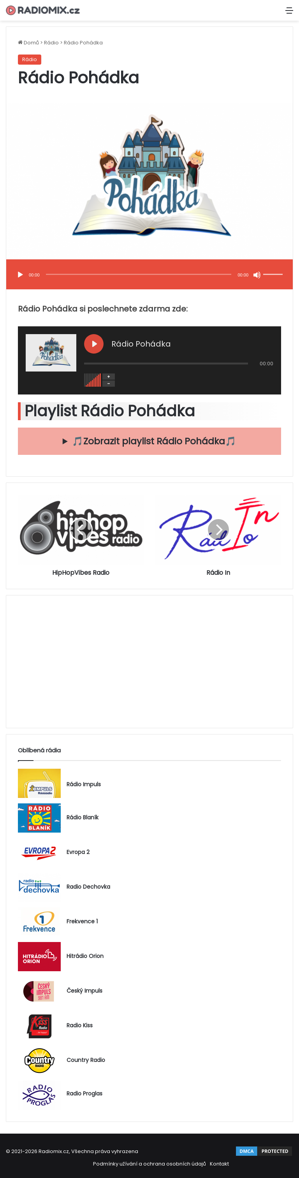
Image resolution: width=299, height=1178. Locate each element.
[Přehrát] (20, 275)
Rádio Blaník (82, 818)
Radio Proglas (84, 1093)
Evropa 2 (78, 852)
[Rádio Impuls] (39, 783)
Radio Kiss (80, 1026)
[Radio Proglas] (39, 1095)
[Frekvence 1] (39, 922)
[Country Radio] (39, 1060)
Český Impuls (84, 991)
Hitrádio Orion (85, 956)
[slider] (139, 274)
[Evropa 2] (39, 852)
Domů (28, 42)
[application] (149, 275)
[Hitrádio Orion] (39, 956)
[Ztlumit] (257, 275)
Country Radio (86, 1060)
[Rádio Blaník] (39, 818)
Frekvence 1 (82, 922)
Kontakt (219, 1163)
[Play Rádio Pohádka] (94, 344)
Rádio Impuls (84, 784)
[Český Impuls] (39, 991)
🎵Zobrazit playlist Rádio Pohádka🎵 (154, 441)
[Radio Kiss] (39, 1026)
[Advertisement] (149, 661)
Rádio (51, 42)
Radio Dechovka (88, 887)
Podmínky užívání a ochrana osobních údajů (149, 1163)
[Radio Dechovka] (39, 887)
